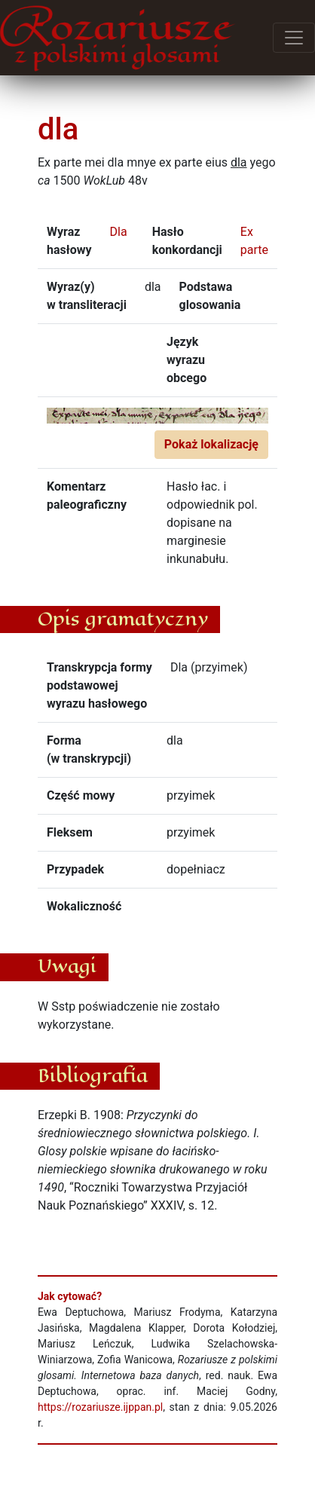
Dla (118, 232)
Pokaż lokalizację (211, 444)
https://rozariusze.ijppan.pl (100, 1407)
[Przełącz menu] (294, 38)
